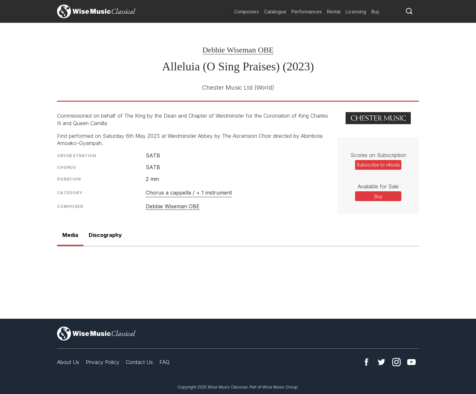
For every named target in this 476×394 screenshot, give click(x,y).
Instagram (396, 362)
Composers (246, 11)
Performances (306, 11)
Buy (375, 11)
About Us (68, 362)
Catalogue (275, 11)
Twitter (381, 362)
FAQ (164, 362)
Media (70, 235)
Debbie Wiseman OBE (238, 50)
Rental (333, 11)
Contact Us (139, 362)
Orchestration (77, 155)
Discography (105, 235)
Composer (70, 206)
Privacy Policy (102, 362)
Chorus (66, 167)
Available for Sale (378, 186)
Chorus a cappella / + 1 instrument (189, 192)
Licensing (356, 11)
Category (69, 192)
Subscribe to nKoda (378, 165)
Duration (69, 179)
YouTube (411, 362)
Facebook (366, 362)
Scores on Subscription (378, 155)
